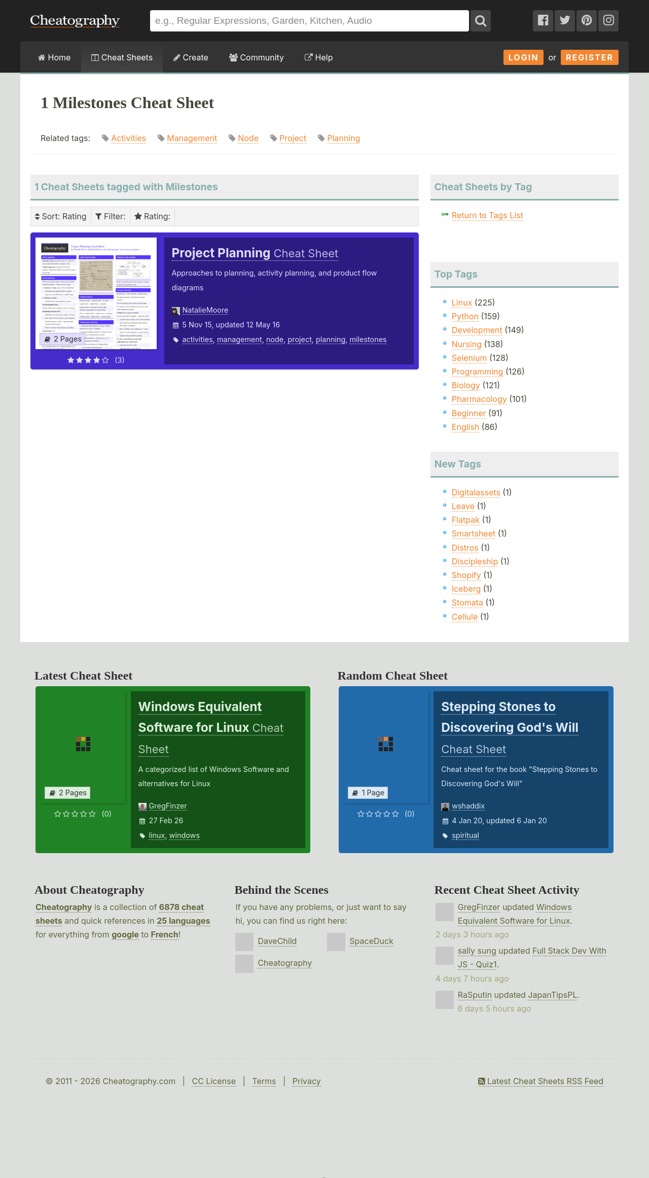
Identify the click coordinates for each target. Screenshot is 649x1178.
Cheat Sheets (122, 57)
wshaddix (468, 805)
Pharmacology (479, 399)
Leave (463, 506)
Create (190, 57)
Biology (466, 385)
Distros (465, 548)
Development (477, 330)
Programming (477, 371)
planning (330, 339)
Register (590, 57)
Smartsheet (473, 533)
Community (256, 57)
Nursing (467, 344)
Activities (128, 138)
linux (157, 835)
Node (248, 138)
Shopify (466, 575)
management (239, 339)
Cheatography (63, 907)
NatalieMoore (206, 310)
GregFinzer (168, 805)
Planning (343, 138)
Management (192, 138)
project (299, 339)
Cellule (465, 617)
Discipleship (475, 561)
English (466, 427)
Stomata (467, 602)
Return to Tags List (487, 215)
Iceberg (466, 589)
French (164, 934)
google (125, 934)
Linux (462, 302)
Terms (264, 1081)
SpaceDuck (371, 941)
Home (54, 57)
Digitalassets (476, 492)
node (274, 339)
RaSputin (475, 995)
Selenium (469, 358)
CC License (214, 1081)
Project (292, 138)
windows (184, 835)
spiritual (465, 835)
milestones (367, 339)
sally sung (477, 951)
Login (524, 57)
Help (319, 57)
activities (198, 339)
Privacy (307, 1081)
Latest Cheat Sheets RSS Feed (540, 1081)
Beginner (469, 413)
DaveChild (277, 941)
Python (465, 316)
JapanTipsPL (552, 995)
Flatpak (466, 520)
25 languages (183, 921)
